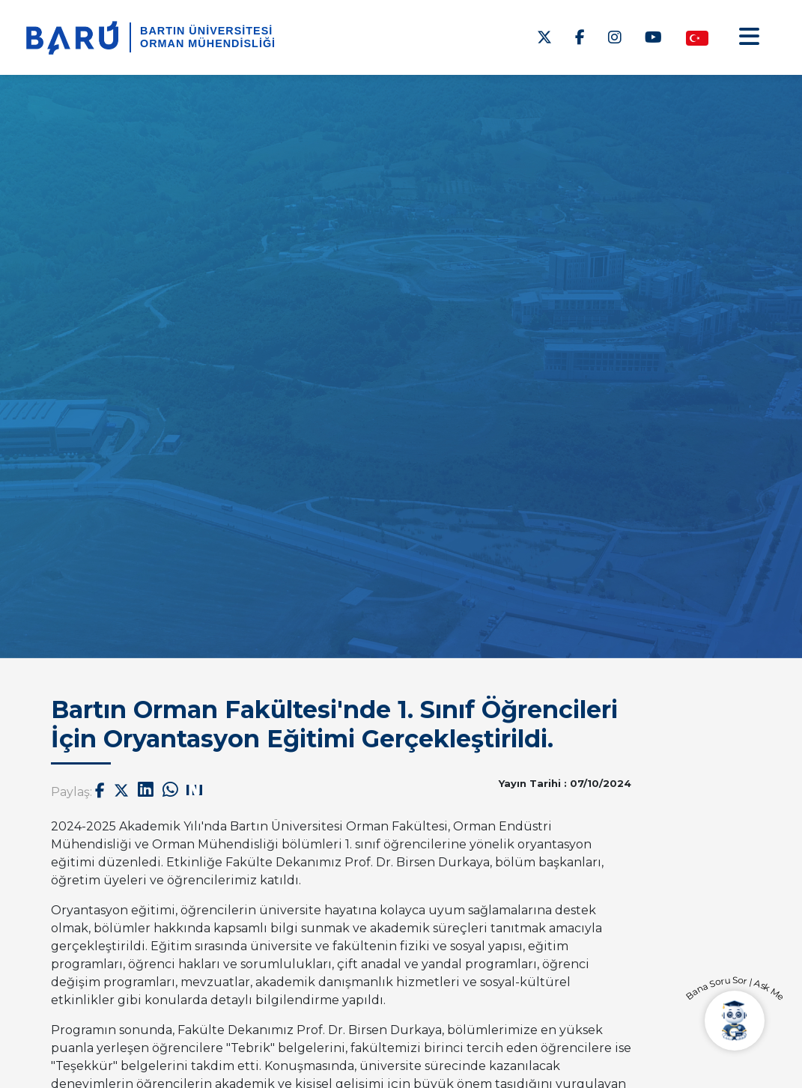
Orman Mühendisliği (208, 43)
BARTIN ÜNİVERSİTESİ (206, 31)
